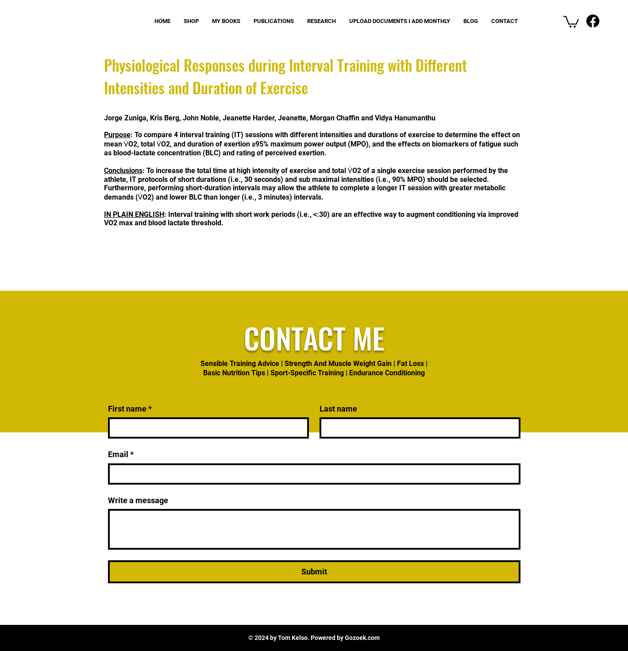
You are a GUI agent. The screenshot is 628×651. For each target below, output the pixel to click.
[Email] (311, 474)
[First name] (206, 428)
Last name (338, 408)
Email (121, 454)
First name (130, 409)
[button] (571, 21)
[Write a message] (314, 529)
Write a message (138, 500)
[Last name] (417, 428)
